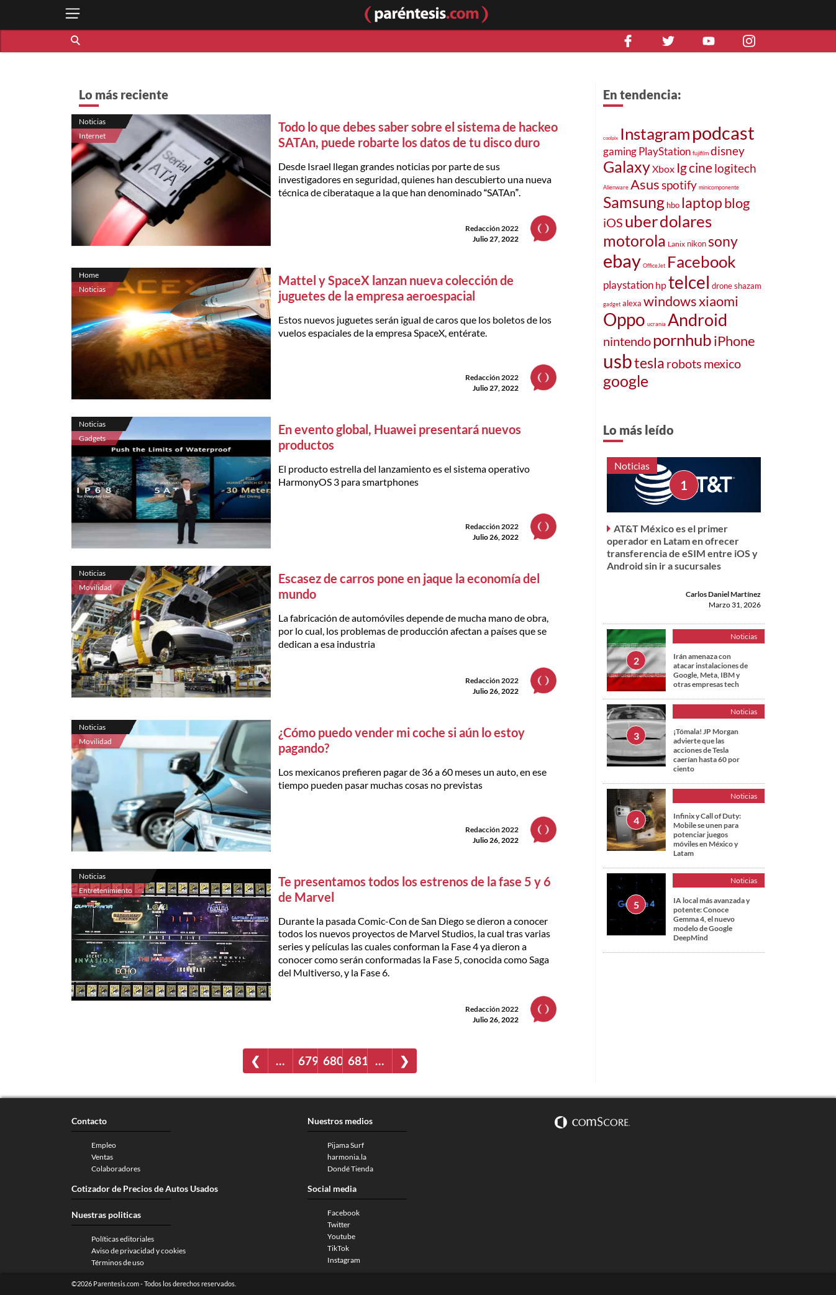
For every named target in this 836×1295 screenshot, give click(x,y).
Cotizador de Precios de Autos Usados (144, 1188)
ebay (622, 260)
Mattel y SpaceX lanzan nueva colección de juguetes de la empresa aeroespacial (396, 288)
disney (728, 150)
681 (357, 1060)
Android (697, 320)
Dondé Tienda (350, 1168)
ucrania (656, 323)
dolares (686, 221)
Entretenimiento (105, 890)
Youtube (341, 1236)
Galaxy (626, 167)
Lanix (676, 243)
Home (89, 274)
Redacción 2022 (492, 228)
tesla (649, 362)
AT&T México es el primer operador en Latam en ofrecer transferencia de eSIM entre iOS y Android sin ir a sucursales (682, 546)
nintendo (627, 341)
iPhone (734, 340)
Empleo (103, 1145)
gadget (611, 304)
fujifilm (701, 153)
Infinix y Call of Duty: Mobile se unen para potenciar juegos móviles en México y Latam (707, 834)
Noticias (92, 121)
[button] (76, 41)
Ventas (102, 1156)
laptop (701, 202)
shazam (747, 286)
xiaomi (718, 301)
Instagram (655, 133)
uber (641, 221)
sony (723, 241)
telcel (689, 282)
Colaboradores (115, 1168)
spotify (679, 185)
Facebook (701, 261)
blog (737, 203)
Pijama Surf (345, 1145)
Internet (92, 135)
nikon (696, 243)
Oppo (624, 319)
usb (617, 361)
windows (670, 301)
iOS (613, 223)
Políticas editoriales (122, 1238)
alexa (632, 303)
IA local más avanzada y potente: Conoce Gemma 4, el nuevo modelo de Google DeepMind (711, 919)
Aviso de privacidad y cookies (138, 1250)
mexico (722, 364)
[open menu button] (72, 14)
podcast (723, 132)
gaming (620, 151)
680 (332, 1060)
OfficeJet (654, 265)
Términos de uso (117, 1262)
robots (684, 364)
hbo (672, 205)
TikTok (338, 1248)
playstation (628, 284)
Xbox (663, 169)
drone (722, 286)
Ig (681, 168)
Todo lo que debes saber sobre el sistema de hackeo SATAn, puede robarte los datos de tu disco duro (418, 134)
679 (307, 1060)
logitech (735, 168)
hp (660, 285)
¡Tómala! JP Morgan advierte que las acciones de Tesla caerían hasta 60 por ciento (706, 750)
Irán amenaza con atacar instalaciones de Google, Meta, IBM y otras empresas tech (710, 670)
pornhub (682, 340)
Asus (645, 184)
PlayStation (664, 151)
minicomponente (719, 187)
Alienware (616, 187)
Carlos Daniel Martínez (723, 594)
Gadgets (92, 438)
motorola (634, 240)
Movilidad (95, 587)
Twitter (338, 1224)
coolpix (610, 138)
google (625, 381)
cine (700, 167)
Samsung (634, 202)
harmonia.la (346, 1156)
